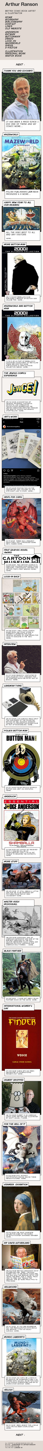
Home (8, 17)
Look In (10, 41)
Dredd (9, 39)
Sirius (9, 45)
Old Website (13, 28)
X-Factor (11, 48)
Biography (12, 20)
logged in (18, 1447)
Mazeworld (12, 43)
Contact (10, 24)
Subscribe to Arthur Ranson (23, 1444)
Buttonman (12, 36)
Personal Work (15, 53)
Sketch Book (13, 56)
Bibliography (13, 22)
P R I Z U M (15, 1446)
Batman (10, 34)
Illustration (14, 51)
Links (8, 26)
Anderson (12, 32)
